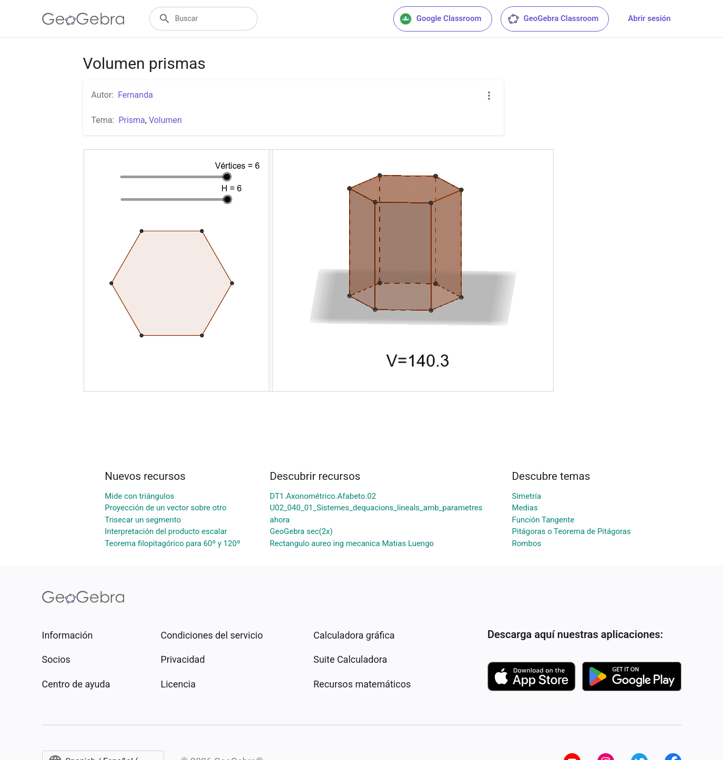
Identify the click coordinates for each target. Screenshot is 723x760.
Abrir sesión (649, 18)
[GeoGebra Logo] (83, 19)
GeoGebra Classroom (553, 19)
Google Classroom (441, 19)
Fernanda (135, 95)
